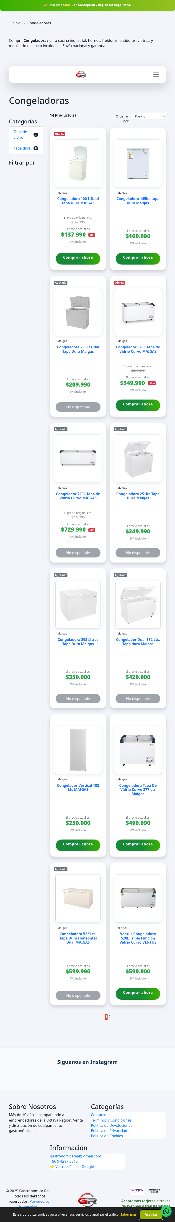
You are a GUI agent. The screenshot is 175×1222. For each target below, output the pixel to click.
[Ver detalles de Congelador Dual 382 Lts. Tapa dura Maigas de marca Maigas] (138, 604)
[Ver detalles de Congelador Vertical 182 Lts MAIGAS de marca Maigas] (78, 750)
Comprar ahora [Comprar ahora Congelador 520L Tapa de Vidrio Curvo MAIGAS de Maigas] (138, 404)
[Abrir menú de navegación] (156, 74)
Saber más (128, 1214)
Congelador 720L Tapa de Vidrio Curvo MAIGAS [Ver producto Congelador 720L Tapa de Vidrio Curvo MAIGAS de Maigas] (78, 496)
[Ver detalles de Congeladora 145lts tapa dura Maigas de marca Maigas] (138, 163)
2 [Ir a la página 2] (110, 1016)
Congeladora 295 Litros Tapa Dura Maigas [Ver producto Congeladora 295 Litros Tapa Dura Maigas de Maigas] (78, 641)
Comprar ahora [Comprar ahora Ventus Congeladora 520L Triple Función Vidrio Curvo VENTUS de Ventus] (138, 992)
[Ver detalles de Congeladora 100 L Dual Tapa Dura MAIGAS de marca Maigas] (78, 163)
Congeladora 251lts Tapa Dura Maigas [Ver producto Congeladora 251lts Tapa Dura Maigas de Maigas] (138, 496)
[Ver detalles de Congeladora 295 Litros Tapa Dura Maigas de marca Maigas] (78, 604)
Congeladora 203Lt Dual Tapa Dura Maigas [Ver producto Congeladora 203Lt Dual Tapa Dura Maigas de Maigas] (78, 349)
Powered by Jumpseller (34, 1204)
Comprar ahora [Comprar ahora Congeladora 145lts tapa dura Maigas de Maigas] (138, 257)
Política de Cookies (107, 1135)
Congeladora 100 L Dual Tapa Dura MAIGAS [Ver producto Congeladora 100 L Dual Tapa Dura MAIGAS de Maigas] (78, 201)
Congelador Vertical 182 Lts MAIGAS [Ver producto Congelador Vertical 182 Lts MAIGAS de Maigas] (78, 787)
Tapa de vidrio (20, 134)
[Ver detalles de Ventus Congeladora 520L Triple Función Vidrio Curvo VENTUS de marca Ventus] (138, 898)
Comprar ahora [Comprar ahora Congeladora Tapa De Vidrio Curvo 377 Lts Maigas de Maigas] (138, 844)
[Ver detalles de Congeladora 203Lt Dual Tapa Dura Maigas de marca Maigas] (78, 312)
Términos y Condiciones (111, 1120)
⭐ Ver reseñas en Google (72, 1166)
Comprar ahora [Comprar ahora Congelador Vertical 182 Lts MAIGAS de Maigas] (78, 844)
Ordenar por (122, 118)
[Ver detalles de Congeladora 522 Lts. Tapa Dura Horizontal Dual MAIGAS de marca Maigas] (78, 898)
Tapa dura (22, 148)
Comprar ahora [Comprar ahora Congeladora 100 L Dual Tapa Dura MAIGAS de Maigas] (78, 257)
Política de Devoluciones (111, 1125)
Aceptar (151, 1214)
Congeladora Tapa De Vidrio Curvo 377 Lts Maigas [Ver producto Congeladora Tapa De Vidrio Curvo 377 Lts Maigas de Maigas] (138, 789)
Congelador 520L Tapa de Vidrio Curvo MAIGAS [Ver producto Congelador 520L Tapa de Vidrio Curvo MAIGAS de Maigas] (138, 349)
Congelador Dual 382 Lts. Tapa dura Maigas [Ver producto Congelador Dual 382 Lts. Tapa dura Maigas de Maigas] (138, 641)
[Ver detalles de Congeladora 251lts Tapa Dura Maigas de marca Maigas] (138, 458)
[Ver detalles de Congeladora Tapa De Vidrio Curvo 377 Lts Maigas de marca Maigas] (138, 750)
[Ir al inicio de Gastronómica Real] (87, 1200)
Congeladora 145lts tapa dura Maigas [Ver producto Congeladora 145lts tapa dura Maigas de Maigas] (138, 201)
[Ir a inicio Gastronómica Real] (81, 74)
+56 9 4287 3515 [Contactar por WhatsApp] (64, 1161)
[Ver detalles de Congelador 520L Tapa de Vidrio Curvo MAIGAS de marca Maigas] (138, 312)
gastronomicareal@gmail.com (75, 1156)
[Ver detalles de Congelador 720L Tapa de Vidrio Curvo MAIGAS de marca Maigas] (78, 458)
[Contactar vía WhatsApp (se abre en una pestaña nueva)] (166, 1211)
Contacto (98, 1114)
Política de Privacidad (109, 1130)
